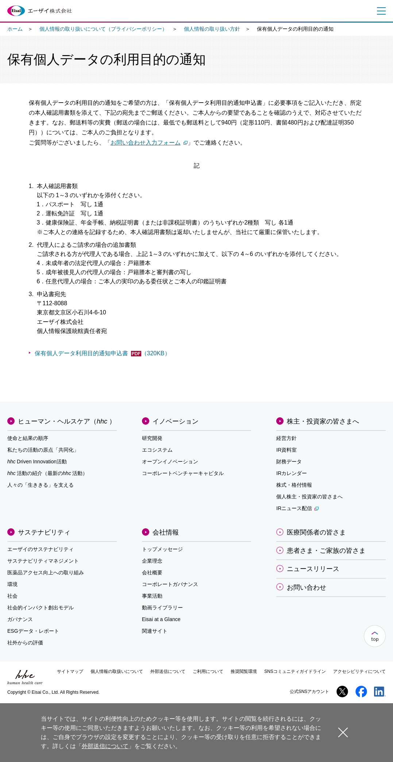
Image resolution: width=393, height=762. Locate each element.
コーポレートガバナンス (170, 584)
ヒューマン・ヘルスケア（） (67, 421)
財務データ (289, 461)
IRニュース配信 (297, 508)
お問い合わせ (306, 587)
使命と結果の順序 (27, 438)
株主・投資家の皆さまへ (323, 421)
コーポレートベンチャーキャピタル (183, 473)
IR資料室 (286, 450)
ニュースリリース (313, 569)
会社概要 (152, 572)
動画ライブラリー (162, 607)
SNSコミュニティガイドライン (295, 671)
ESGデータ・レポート (33, 631)
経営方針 (286, 438)
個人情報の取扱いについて (116, 671)
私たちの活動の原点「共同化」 (43, 450)
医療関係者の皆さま (316, 532)
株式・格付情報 (294, 485)
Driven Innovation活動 (37, 461)
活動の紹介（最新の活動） (47, 473)
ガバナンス (20, 619)
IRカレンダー (291, 473)
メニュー (380, 11)
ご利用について (208, 671)
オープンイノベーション (170, 461)
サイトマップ (70, 671)
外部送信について (167, 671)
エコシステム (157, 450)
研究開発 (152, 438)
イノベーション (176, 421)
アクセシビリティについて (359, 671)
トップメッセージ (162, 549)
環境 (12, 584)
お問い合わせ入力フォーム (149, 142)
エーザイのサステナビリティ (40, 549)
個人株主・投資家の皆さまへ (309, 496)
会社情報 (166, 532)
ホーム (15, 29)
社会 (12, 596)
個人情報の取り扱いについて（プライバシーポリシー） (103, 29)
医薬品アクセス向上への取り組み (45, 572)
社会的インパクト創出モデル (40, 607)
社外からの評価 (25, 643)
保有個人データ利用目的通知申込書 (102, 353)
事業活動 (152, 596)
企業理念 (152, 561)
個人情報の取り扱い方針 (212, 29)
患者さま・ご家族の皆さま (326, 550)
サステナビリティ (44, 532)
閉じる (343, 732)
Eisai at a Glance (161, 619)
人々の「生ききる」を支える (40, 485)
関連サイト (154, 631)
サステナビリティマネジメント (43, 561)
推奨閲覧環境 (244, 671)
